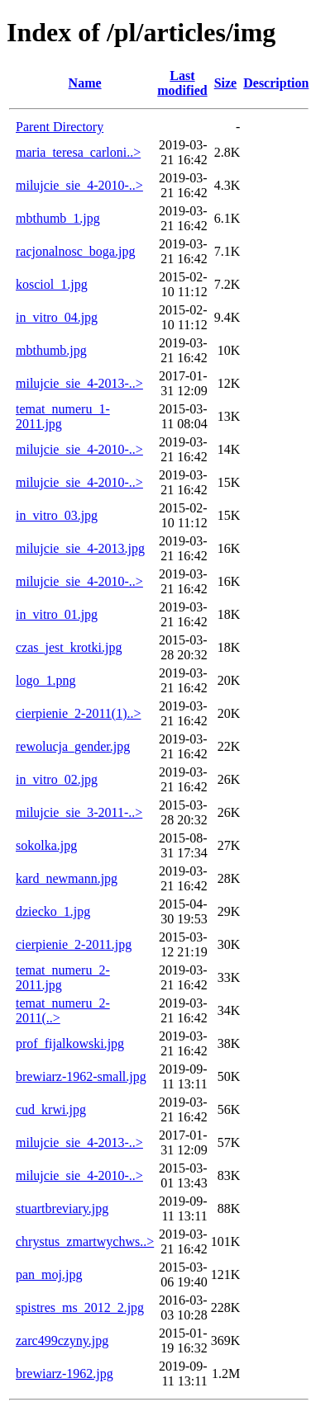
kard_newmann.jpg (66, 878)
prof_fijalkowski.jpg (70, 1043)
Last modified (182, 82)
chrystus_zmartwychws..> (85, 1241)
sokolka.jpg (46, 845)
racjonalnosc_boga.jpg (75, 251)
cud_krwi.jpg (51, 1109)
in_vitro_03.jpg (57, 515)
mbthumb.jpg (51, 350)
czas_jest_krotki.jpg (69, 647)
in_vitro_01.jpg (57, 614)
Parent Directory (59, 127)
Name (85, 83)
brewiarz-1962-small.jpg (81, 1076)
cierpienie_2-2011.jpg (74, 944)
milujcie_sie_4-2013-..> (79, 383)
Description (276, 83)
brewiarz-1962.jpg (64, 1373)
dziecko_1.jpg (53, 911)
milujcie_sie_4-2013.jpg (80, 548)
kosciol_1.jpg (52, 284)
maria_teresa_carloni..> (78, 152)
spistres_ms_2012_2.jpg (80, 1307)
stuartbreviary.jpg (62, 1208)
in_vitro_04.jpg (57, 317)
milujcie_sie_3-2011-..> (79, 812)
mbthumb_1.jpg (58, 218)
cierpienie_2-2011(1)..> (78, 713)
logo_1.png (45, 680)
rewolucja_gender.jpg (73, 746)
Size (225, 83)
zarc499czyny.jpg (62, 1340)
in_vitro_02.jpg (57, 779)
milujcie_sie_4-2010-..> (79, 185)
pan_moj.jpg (49, 1274)
